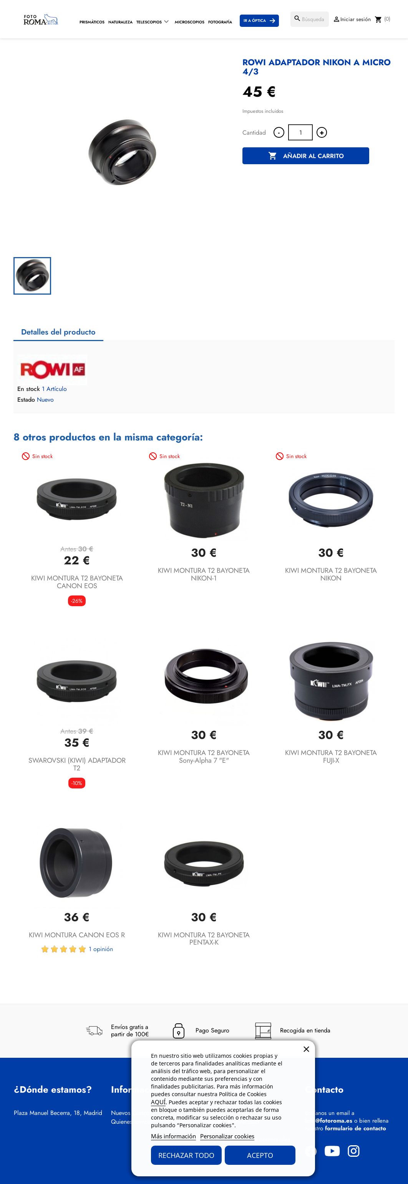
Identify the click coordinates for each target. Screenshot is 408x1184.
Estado (26, 400)
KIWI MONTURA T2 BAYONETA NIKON (331, 574)
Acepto (260, 1155)
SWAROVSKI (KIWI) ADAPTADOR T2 (77, 764)
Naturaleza (120, 22)
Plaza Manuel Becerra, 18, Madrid (58, 1113)
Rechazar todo (186, 1155)
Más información (173, 1136)
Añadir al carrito (306, 156)
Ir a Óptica (255, 20)
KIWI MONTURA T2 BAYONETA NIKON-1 (204, 574)
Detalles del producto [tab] (58, 332)
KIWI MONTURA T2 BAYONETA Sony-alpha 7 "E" (204, 756)
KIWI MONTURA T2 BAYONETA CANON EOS (77, 582)
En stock (28, 389)
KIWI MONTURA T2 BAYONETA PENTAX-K (204, 939)
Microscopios (189, 22)
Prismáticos (92, 22)
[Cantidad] (300, 132)
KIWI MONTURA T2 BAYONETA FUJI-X (331, 756)
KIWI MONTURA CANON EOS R (77, 935)
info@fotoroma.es (328, 1120)
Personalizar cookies (227, 1136)
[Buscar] (309, 19)
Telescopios (149, 22)
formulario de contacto (355, 1128)
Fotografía (220, 22)
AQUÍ (158, 1102)
